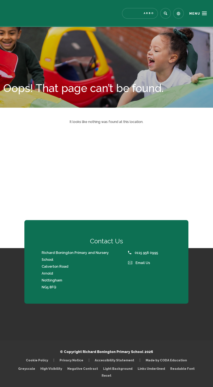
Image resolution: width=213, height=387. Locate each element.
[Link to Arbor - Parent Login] (140, 13)
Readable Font (182, 368)
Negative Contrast (82, 368)
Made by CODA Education (166, 360)
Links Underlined (151, 368)
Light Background (118, 368)
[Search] (165, 13)
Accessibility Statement (114, 360)
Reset (106, 375)
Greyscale (26, 368)
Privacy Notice (71, 360)
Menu (194, 13)
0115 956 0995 (143, 253)
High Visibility (51, 368)
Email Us (139, 263)
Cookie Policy (37, 360)
